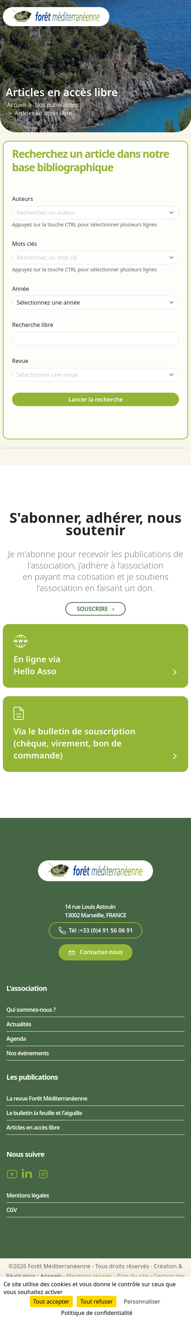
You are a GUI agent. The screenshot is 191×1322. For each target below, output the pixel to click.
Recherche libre (32, 325)
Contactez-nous (95, 952)
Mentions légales (27, 1195)
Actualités (18, 1024)
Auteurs (22, 199)
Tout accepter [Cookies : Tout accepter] (51, 1301)
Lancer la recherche (96, 399)
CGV (11, 1210)
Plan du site (132, 1276)
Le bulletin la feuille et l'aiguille (44, 1113)
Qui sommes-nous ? (30, 1010)
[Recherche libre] (95, 338)
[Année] (95, 302)
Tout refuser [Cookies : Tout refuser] (96, 1301)
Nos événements (27, 1053)
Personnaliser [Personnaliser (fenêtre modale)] (142, 1301)
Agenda (16, 1039)
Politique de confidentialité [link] (96, 1313)
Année (20, 289)
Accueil (16, 105)
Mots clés (24, 244)
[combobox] (95, 212)
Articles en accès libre (43, 113)
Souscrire (95, 609)
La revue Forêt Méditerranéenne (46, 1098)
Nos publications (57, 105)
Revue (20, 361)
